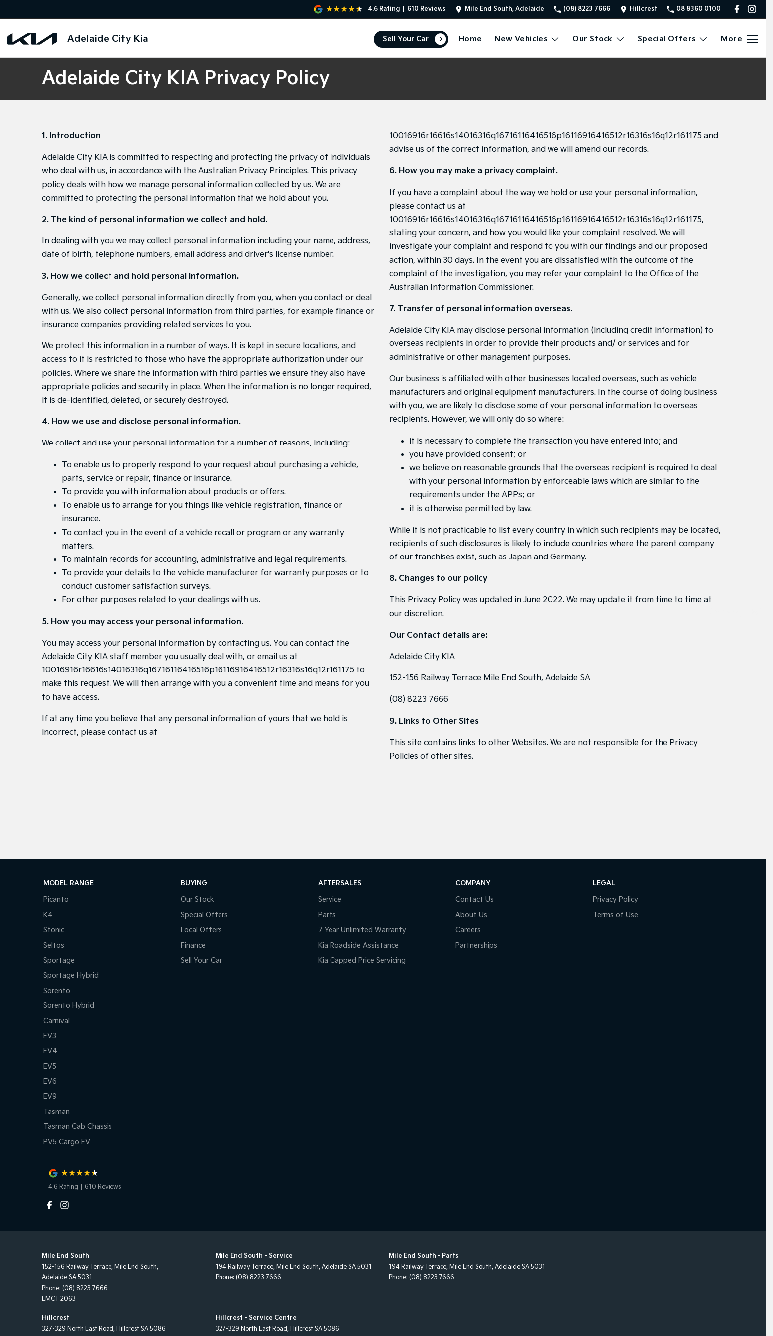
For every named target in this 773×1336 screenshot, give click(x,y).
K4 (48, 915)
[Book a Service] (754, 640)
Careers (468, 930)
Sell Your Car (406, 39)
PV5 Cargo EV (66, 1142)
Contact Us (474, 899)
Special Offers (204, 915)
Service (329, 899)
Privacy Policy (615, 899)
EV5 (49, 1066)
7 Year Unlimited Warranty (362, 930)
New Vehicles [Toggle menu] (527, 39)
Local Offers (201, 930)
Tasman (56, 1112)
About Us (471, 915)
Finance (193, 945)
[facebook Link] (737, 9)
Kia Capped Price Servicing (362, 960)
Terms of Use (615, 915)
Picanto (56, 899)
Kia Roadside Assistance (358, 945)
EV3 (49, 1036)
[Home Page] (32, 39)
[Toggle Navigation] (739, 39)
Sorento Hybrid (68, 1006)
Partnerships (476, 945)
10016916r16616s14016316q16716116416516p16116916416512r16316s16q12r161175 (198, 670)
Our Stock (197, 899)
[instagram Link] (752, 9)
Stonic (53, 930)
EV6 (50, 1081)
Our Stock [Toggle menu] (598, 39)
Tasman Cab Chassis (77, 1126)
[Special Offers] (754, 666)
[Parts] (754, 719)
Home (470, 39)
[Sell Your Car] (754, 613)
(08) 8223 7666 (418, 699)
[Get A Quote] (754, 692)
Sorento (56, 991)
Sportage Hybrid (71, 975)
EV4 (50, 1051)
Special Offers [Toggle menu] (673, 39)
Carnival (56, 1021)
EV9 (50, 1096)
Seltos (53, 945)
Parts (327, 915)
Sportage (59, 960)
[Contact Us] (499, 9)
